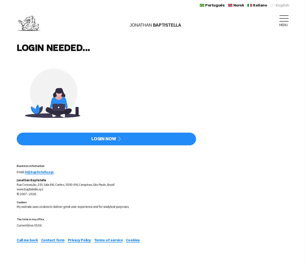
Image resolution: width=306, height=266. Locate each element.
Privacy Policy (79, 240)
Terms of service (108, 240)
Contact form (53, 240)
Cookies (133, 240)
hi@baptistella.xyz (39, 172)
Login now (106, 139)
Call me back (27, 240)
